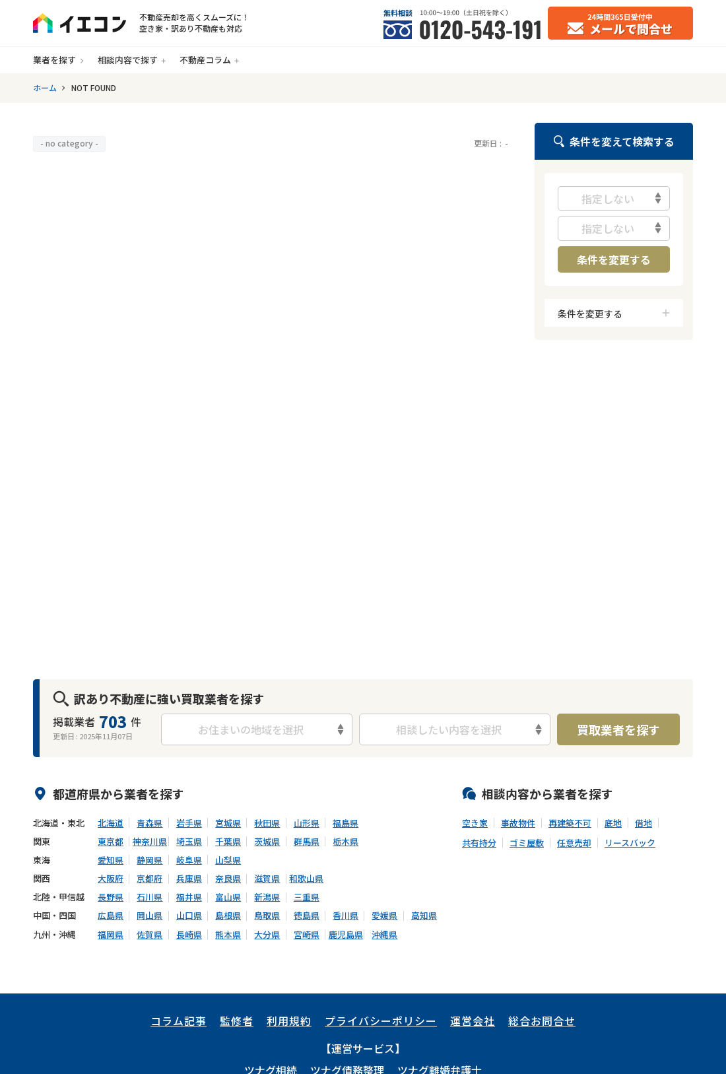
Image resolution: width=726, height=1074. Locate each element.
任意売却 (574, 843)
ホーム (45, 88)
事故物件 (518, 823)
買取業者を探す (618, 729)
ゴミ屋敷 (527, 843)
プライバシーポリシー (381, 1020)
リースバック (630, 843)
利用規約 (289, 1020)
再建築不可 (569, 823)
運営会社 (472, 1020)
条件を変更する (614, 259)
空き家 (475, 823)
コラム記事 (178, 1020)
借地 (643, 823)
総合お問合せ (542, 1020)
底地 (613, 823)
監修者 (236, 1020)
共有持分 (479, 843)
